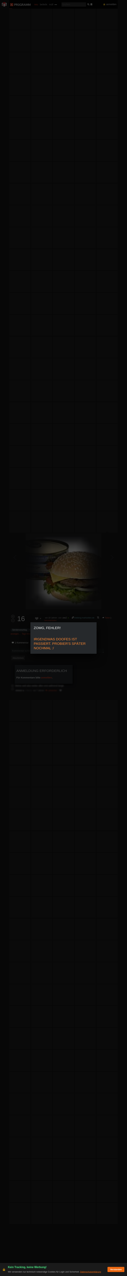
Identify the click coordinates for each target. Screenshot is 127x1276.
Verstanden (116, 1269)
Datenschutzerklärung (90, 1272)
